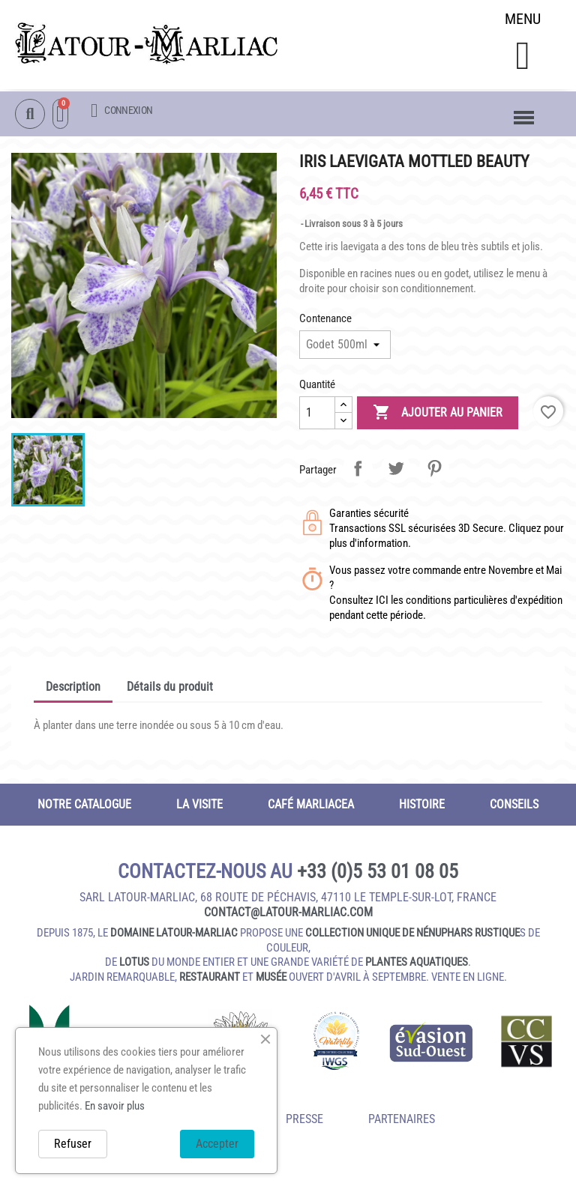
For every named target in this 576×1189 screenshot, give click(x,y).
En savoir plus (115, 1106)
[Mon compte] (121, 111)
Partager (358, 471)
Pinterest (434, 471)
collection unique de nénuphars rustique (412, 936)
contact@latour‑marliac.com (288, 916)
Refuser (73, 1144)
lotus (134, 965)
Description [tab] (73, 690)
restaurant (209, 980)
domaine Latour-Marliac (174, 936)
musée (271, 980)
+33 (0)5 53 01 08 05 (377, 874)
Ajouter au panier (437, 416)
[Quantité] (317, 415)
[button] (522, 57)
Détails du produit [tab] (170, 690)
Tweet (396, 471)
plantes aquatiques (416, 965)
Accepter (217, 1144)
